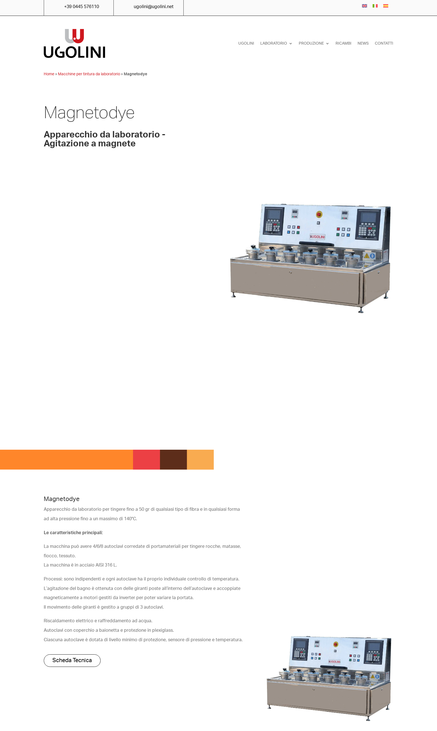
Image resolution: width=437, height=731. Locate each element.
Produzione (311, 43)
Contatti (384, 43)
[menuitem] (364, 6)
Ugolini (246, 43)
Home (49, 74)
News (363, 43)
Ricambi (343, 43)
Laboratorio (273, 43)
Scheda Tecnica (72, 660)
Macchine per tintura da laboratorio (89, 74)
